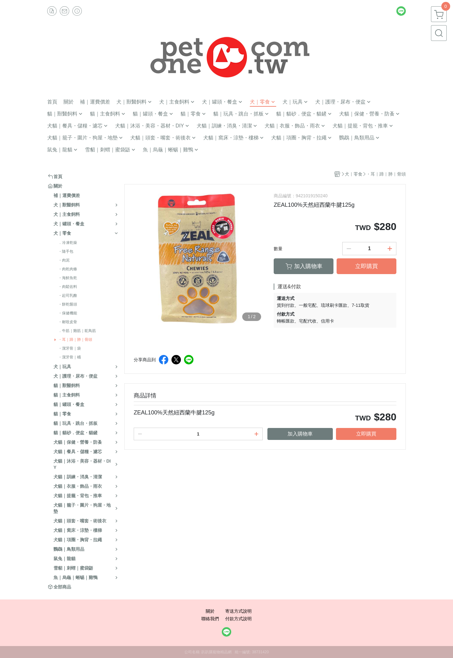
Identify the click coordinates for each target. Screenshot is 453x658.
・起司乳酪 (67, 295)
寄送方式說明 (238, 611)
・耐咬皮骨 (67, 322)
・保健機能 (67, 313)
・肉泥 (64, 260)
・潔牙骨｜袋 (69, 348)
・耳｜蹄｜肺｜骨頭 (75, 339)
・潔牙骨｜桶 (69, 357)
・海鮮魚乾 (67, 278)
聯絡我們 (210, 618)
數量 (278, 248)
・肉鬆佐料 (67, 286)
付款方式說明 (238, 618)
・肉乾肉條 (67, 269)
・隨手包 (65, 251)
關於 (210, 611)
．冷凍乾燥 (67, 242)
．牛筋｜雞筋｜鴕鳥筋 (77, 331)
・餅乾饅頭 (67, 304)
